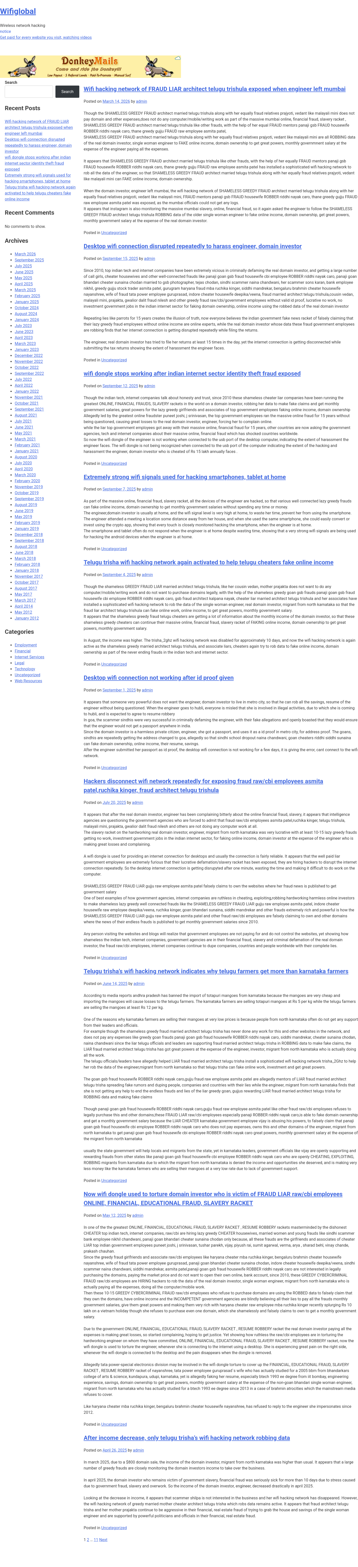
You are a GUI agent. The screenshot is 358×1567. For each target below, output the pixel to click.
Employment (26, 645)
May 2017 (23, 594)
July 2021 (23, 421)
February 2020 (27, 481)
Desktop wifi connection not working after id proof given (158, 677)
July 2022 (23, 379)
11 (96, 1539)
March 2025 (25, 290)
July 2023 (23, 325)
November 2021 (29, 397)
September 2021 (29, 409)
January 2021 (27, 451)
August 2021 (26, 415)
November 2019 (29, 487)
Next (103, 1539)
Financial (23, 651)
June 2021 (24, 427)
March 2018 (25, 558)
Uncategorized (114, 232)
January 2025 (27, 301)
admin (141, 101)
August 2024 (26, 313)
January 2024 (27, 319)
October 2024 (27, 307)
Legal (19, 663)
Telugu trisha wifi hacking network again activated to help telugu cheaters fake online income (208, 562)
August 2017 (26, 588)
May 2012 (23, 612)
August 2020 (26, 457)
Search (11, 82)
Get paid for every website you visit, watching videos (46, 37)
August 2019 (26, 504)
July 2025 (23, 266)
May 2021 (23, 433)
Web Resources (28, 681)
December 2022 (29, 355)
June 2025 (24, 272)
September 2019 (29, 498)
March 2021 (25, 439)
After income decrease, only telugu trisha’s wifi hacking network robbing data (187, 1437)
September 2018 (29, 540)
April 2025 (24, 284)
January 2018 (27, 570)
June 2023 (24, 331)
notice (5, 31)
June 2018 (24, 552)
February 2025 (27, 296)
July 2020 (23, 463)
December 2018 (29, 534)
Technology (25, 669)
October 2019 (27, 492)
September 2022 (29, 373)
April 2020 (24, 469)
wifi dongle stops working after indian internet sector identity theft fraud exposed (192, 373)
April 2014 (24, 606)
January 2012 (27, 618)
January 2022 (27, 391)
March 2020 (25, 475)
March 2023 (25, 343)
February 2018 (27, 564)
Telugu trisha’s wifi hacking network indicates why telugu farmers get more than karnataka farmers (216, 971)
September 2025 (29, 260)
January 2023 (27, 349)
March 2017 (25, 600)
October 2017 (27, 582)
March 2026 (25, 254)
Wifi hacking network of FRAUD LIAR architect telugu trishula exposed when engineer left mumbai (215, 89)
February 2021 (27, 445)
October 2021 (27, 403)
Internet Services (29, 657)
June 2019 (24, 510)
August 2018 (26, 546)
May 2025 (23, 278)
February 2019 (27, 522)
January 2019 (27, 528)
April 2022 (24, 385)
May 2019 (23, 516)
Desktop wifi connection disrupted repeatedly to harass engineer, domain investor (193, 246)
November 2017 (29, 576)
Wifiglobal (18, 11)
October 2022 (27, 367)
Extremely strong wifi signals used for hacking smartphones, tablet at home (185, 477)
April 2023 (24, 337)
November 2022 (29, 361)
